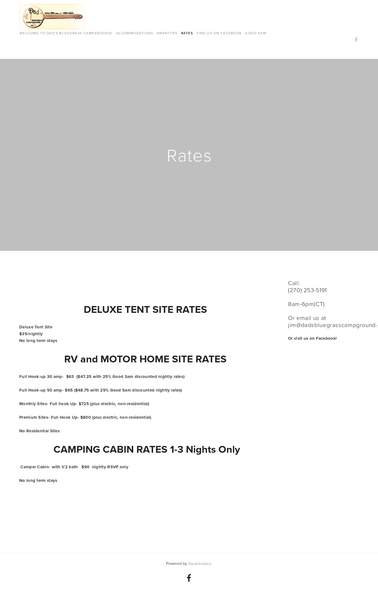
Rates (187, 33)
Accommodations (134, 33)
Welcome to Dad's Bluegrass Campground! (66, 33)
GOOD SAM (255, 33)
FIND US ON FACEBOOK (219, 33)
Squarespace (199, 563)
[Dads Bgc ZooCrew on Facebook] (189, 578)
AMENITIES (167, 33)
